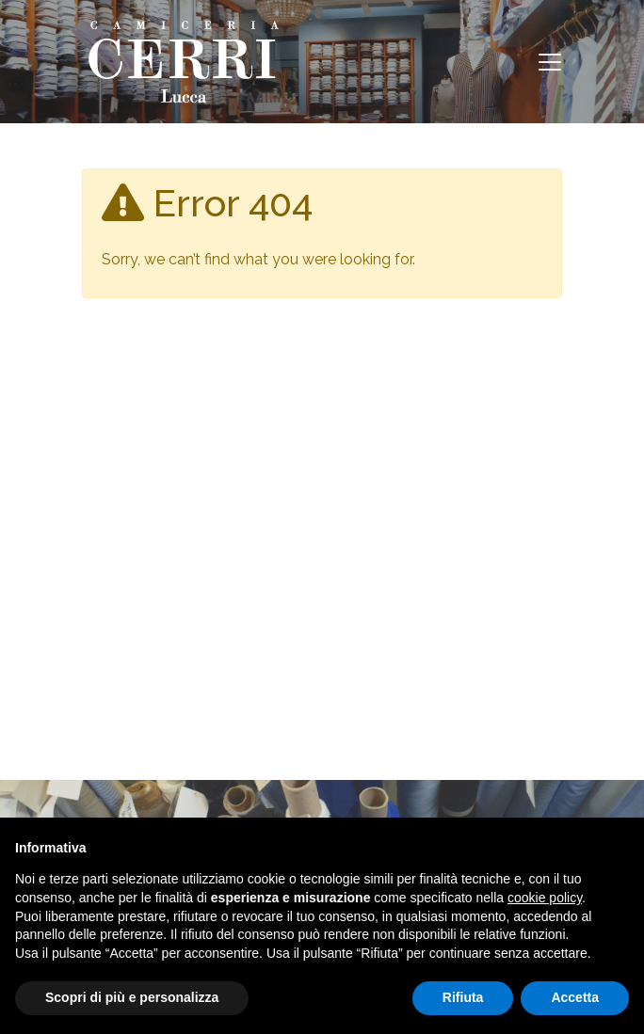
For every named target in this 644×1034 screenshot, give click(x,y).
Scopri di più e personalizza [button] (131, 997)
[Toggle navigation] (549, 62)
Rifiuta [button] (463, 997)
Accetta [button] (575, 997)
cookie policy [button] (544, 897)
